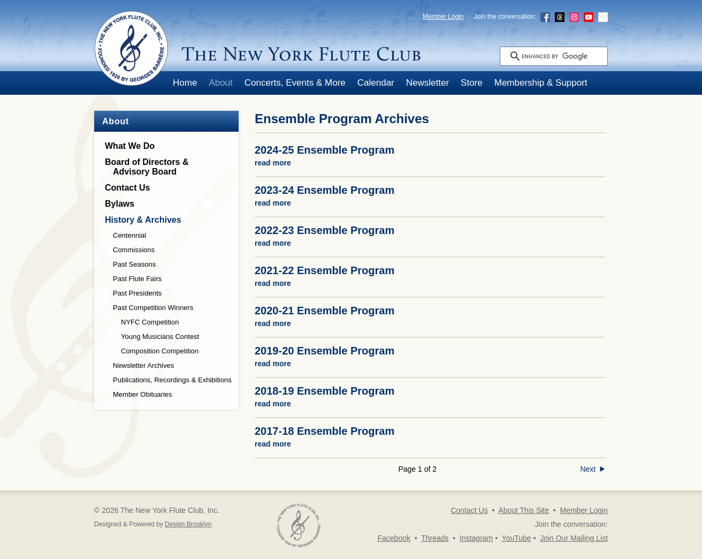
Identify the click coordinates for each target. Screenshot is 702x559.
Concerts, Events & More (295, 83)
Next (592, 469)
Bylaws (119, 203)
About (220, 83)
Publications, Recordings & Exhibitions (172, 380)
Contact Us (127, 187)
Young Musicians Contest (160, 337)
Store (472, 83)
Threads (434, 538)
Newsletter (427, 83)
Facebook (393, 538)
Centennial (129, 235)
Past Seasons (134, 264)
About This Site (523, 510)
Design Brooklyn (188, 524)
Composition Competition (160, 351)
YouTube (516, 538)
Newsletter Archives (143, 365)
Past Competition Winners (153, 308)
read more (273, 162)
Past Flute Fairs (137, 279)
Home (185, 83)
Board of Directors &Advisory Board (146, 166)
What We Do (130, 145)
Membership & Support (540, 83)
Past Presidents (137, 293)
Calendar (375, 83)
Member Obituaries (142, 394)
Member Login (443, 16)
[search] (563, 56)
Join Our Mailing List (574, 538)
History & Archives (143, 219)
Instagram (476, 538)
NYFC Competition (150, 322)
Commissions (134, 250)
